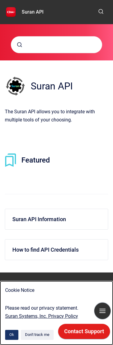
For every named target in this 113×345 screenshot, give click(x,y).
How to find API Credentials (45, 250)
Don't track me (37, 334)
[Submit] (19, 45)
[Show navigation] (102, 311)
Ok (11, 334)
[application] (84, 333)
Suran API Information (39, 219)
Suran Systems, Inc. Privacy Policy (41, 316)
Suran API (33, 12)
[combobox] (56, 45)
